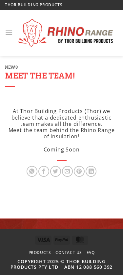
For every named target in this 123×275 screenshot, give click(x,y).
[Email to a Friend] (67, 171)
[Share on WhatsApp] (32, 171)
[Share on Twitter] (55, 171)
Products (40, 252)
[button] (9, 33)
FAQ (91, 252)
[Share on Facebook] (43, 171)
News (11, 67)
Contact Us (68, 252)
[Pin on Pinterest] (79, 171)
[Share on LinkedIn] (91, 171)
